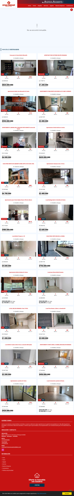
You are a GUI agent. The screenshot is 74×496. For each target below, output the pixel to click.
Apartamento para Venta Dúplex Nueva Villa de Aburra (18, 200)
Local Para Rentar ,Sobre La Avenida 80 (55, 308)
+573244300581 (58, 1)
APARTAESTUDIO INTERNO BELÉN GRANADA (55, 55)
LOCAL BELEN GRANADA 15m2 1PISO (18, 308)
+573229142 (49, 1)
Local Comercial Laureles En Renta (55, 381)
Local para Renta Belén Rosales (55, 272)
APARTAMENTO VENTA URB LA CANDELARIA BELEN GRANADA (55, 344)
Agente (52, 5)
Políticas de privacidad (7, 470)
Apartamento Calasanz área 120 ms (55, 163)
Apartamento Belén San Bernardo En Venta (18, 91)
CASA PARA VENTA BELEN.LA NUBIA (55, 236)
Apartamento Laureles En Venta (18, 381)
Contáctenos (69, 5)
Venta (34, 5)
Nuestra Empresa (60, 5)
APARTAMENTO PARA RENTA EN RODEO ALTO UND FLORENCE (55, 91)
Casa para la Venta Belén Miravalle (18, 55)
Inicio (29, 5)
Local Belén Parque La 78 (18, 236)
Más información (41, 493)
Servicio (46, 5)
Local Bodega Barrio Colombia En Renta (55, 200)
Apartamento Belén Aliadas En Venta (18, 272)
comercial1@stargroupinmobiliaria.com (11, 447)
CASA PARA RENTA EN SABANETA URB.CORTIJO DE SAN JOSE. (18, 163)
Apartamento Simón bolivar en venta (55, 127)
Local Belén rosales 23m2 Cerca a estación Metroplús (18, 344)
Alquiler (40, 5)
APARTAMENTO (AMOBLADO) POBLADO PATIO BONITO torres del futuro (18, 128)
